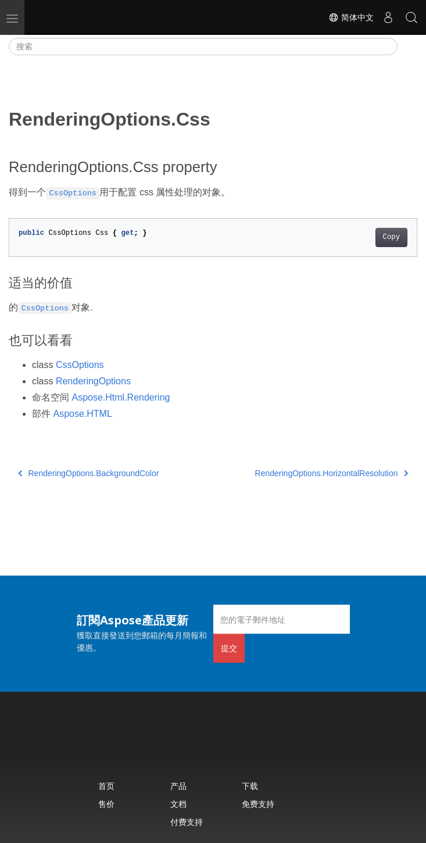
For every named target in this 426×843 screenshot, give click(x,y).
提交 (229, 647)
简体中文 (351, 17)
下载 (250, 785)
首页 (106, 785)
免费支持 (258, 803)
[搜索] (203, 46)
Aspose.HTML (82, 414)
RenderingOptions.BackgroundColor (88, 473)
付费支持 (186, 821)
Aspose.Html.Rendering (120, 397)
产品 (178, 785)
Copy (391, 237)
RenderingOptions (93, 381)
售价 (106, 803)
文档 (178, 803)
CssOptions (80, 365)
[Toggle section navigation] (407, 46)
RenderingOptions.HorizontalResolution (331, 473)
